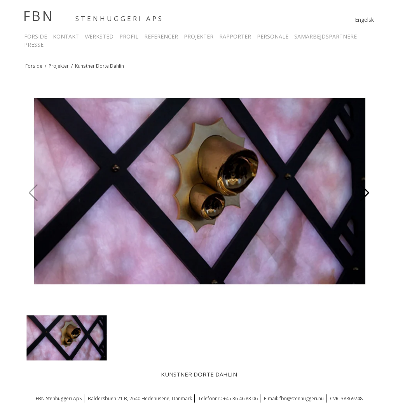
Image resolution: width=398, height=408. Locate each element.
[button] (365, 192)
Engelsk (364, 19)
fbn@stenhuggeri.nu (301, 398)
